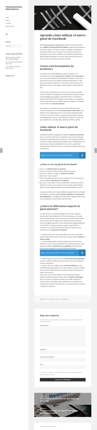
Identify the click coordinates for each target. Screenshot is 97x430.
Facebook (64, 299)
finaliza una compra (52, 97)
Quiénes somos (10, 26)
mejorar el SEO (78, 223)
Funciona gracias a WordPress (48, 426)
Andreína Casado (55, 299)
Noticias (8, 20)
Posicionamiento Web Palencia (14, 7)
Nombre (43, 349)
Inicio (7, 17)
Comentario (44, 325)
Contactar (8, 23)
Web (41, 364)
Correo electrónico (47, 357)
